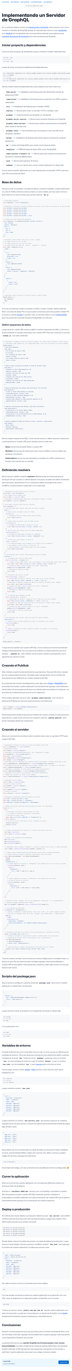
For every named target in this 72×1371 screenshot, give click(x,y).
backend (24, 36)
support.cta (63, 1362)
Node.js (9, 33)
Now (34, 1070)
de (20, 36)
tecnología (14, 36)
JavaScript (62, 30)
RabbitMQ (59, 683)
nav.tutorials (24, 2)
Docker (20, 315)
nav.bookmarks (36, 2)
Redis (50, 683)
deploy (27, 1070)
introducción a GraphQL (38, 27)
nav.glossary (47, 2)
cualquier (5, 36)
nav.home (5, 2)
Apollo (65, 1313)
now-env (39, 1064)
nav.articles (14, 2)
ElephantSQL (61, 315)
